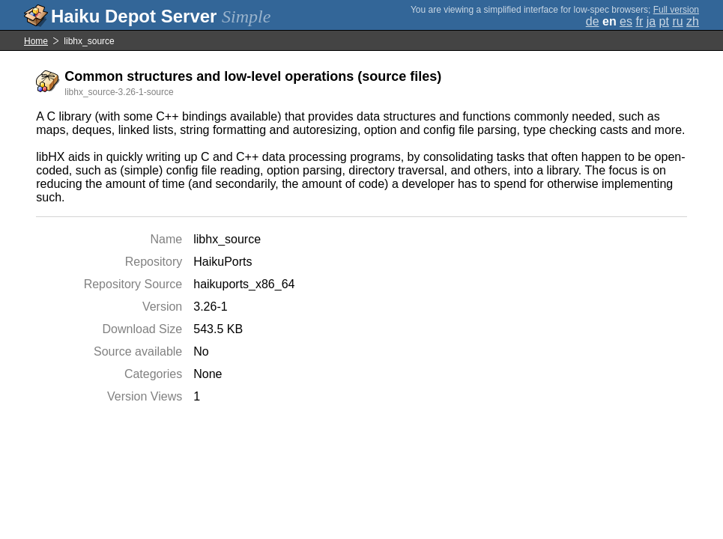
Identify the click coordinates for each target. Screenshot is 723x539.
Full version (676, 9)
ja (651, 21)
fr (639, 21)
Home (36, 41)
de (592, 21)
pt (664, 21)
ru (677, 21)
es (626, 21)
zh (692, 21)
